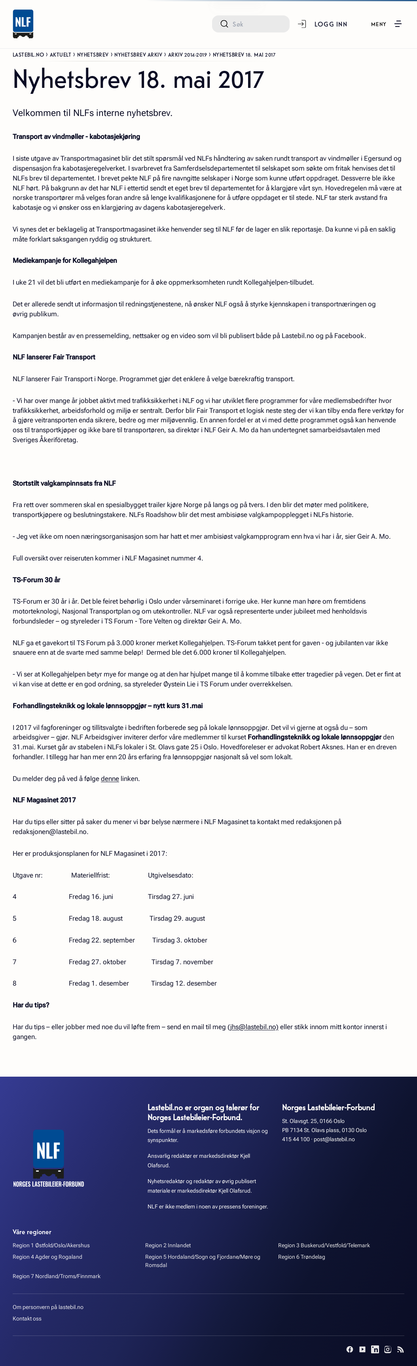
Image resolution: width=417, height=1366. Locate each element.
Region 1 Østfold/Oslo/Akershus (51, 1245)
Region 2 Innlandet (168, 1245)
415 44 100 (296, 1139)
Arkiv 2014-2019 (187, 54)
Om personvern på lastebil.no (48, 1307)
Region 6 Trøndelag (301, 1257)
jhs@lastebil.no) (254, 1027)
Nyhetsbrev (93, 54)
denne (110, 779)
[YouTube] (362, 1349)
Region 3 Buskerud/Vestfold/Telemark (324, 1245)
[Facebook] (350, 1349)
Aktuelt (61, 54)
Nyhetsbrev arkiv (138, 54)
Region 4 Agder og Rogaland (47, 1257)
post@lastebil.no (334, 1139)
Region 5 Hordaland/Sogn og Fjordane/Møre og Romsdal (202, 1261)
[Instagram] (388, 1349)
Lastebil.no (28, 54)
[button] (387, 23)
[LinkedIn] (375, 1349)
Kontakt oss (27, 1318)
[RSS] (400, 1349)
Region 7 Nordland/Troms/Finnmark (56, 1276)
